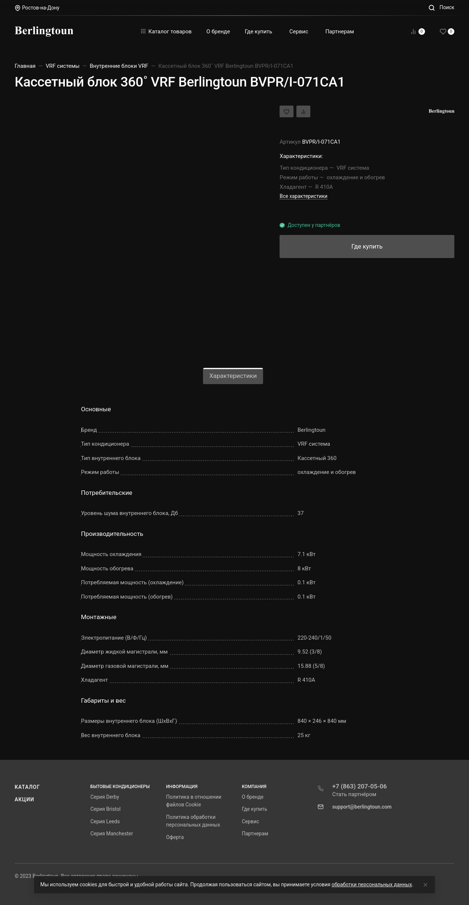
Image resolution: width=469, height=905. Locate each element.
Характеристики (233, 375)
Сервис (250, 821)
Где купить (254, 809)
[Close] (425, 884)
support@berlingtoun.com (362, 807)
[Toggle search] (441, 7)
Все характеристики (303, 196)
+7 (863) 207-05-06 (359, 786)
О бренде (252, 797)
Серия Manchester (112, 833)
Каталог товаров (166, 31)
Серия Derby (105, 797)
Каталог (27, 787)
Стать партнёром (354, 794)
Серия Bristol (106, 809)
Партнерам (255, 833)
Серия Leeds (105, 821)
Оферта (175, 837)
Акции (24, 799)
